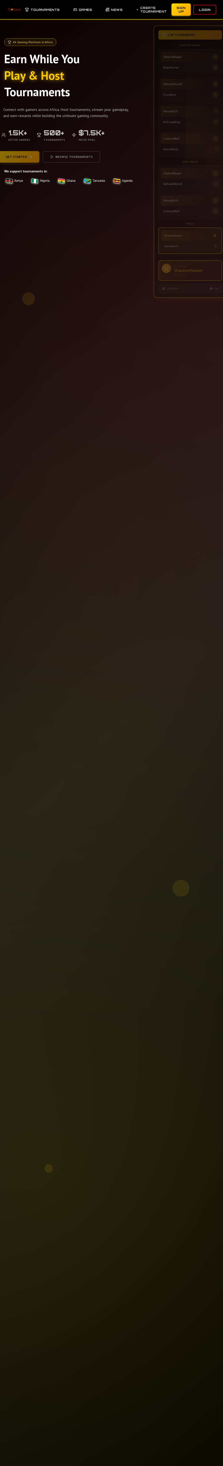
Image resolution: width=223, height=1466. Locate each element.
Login (205, 9)
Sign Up (181, 9)
